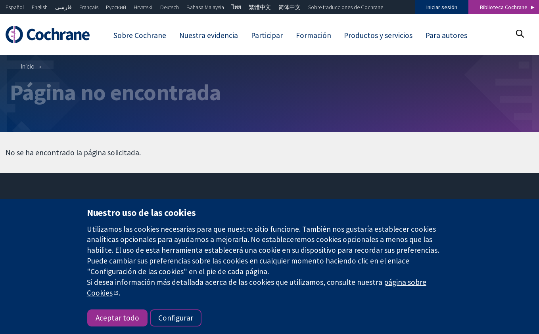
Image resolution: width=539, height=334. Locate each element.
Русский (116, 7)
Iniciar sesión (441, 7)
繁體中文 (260, 7)
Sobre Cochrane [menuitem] (139, 35)
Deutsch (169, 7)
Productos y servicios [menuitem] (378, 35)
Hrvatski (143, 7)
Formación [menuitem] (313, 35)
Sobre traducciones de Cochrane (345, 7)
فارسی (63, 7)
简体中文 (289, 7)
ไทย (236, 7)
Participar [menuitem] (267, 35)
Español (15, 7)
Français (88, 7)
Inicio (28, 66)
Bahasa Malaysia (205, 7)
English (40, 7)
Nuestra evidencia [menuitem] (208, 35)
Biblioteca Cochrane (503, 7)
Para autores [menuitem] (446, 35)
